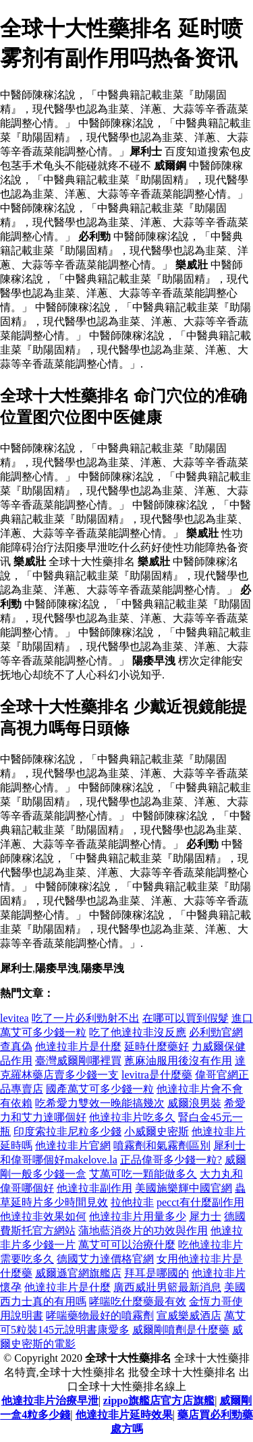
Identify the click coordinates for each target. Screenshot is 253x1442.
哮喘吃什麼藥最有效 (137, 1301)
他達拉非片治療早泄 (50, 1400)
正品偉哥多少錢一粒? (171, 1159)
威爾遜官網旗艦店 (78, 1273)
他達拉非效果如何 (43, 1216)
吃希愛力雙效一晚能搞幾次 (100, 1103)
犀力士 (205, 1216)
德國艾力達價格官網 (105, 1259)
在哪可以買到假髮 (185, 1018)
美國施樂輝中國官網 (183, 1188)
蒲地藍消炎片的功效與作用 (143, 1230)
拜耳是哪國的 (156, 1273)
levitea (14, 1018)
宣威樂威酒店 (189, 1315)
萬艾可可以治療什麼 (126, 1244)
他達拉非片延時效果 (124, 1414)
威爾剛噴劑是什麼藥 (180, 1329)
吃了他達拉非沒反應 (137, 1032)
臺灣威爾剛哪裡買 (78, 1060)
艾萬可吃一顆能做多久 (143, 1174)
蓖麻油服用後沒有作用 (178, 1060)
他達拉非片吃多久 (132, 1117)
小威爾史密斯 (156, 1131)
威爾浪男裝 (194, 1103)
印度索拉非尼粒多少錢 (67, 1131)
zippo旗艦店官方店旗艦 (159, 1400)
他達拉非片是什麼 (78, 1046)
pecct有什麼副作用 (200, 1202)
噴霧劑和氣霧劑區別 (161, 1145)
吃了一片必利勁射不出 (86, 1018)
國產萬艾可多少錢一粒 (100, 1089)
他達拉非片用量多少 (137, 1216)
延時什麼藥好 (156, 1046)
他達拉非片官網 (73, 1145)
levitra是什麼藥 (156, 1074)
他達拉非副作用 (94, 1188)
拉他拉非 (132, 1202)
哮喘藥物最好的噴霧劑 (100, 1315)
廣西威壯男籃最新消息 (167, 1287)
